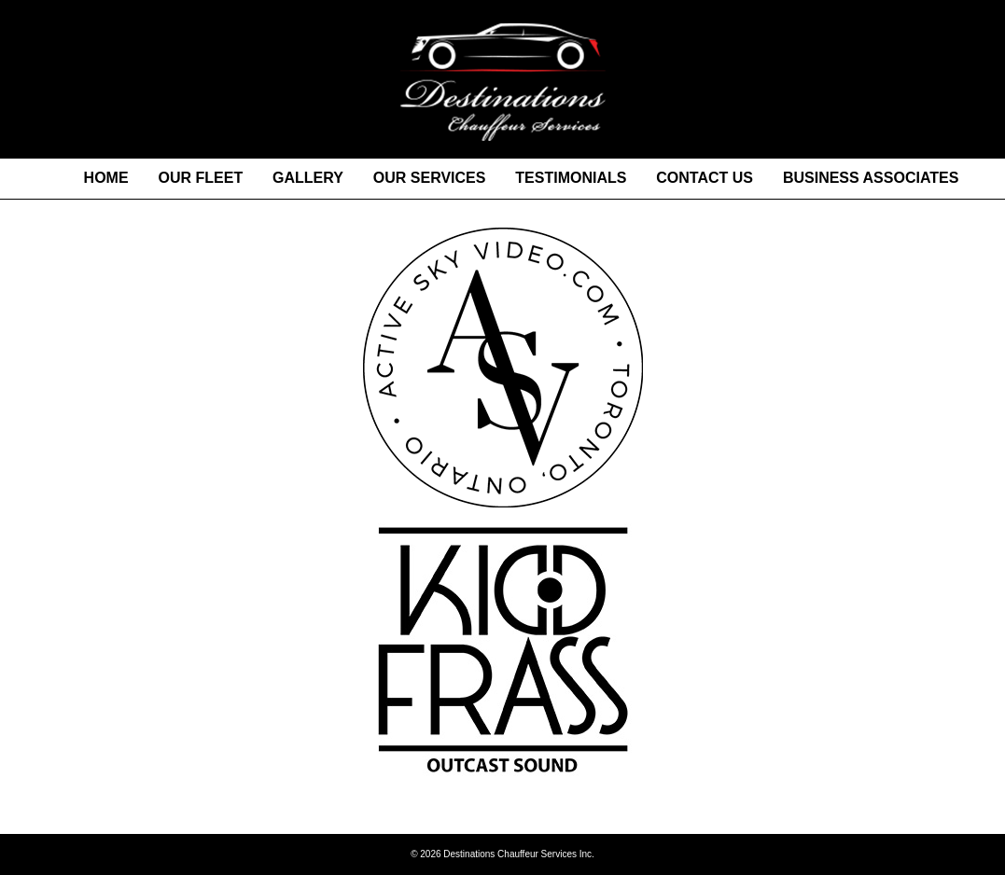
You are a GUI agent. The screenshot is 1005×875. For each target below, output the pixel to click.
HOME (106, 178)
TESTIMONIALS (570, 178)
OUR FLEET (200, 178)
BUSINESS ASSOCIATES (870, 178)
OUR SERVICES (429, 178)
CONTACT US (704, 178)
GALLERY (307, 178)
